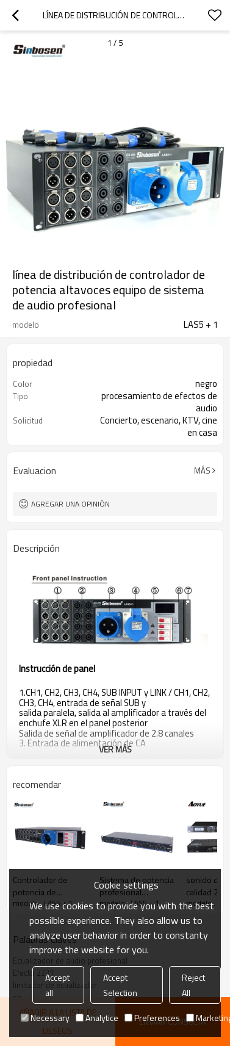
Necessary (45, 1017)
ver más (115, 749)
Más (202, 470)
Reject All (193, 985)
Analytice (97, 1017)
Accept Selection (120, 985)
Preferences (152, 1017)
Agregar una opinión (70, 504)
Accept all (57, 985)
